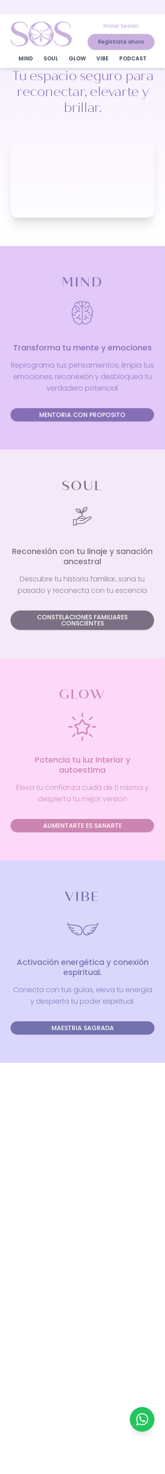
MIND (25, 58)
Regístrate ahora (121, 41)
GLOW (77, 58)
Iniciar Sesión (121, 26)
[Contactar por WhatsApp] (142, 1419)
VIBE (102, 58)
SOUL (51, 58)
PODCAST (133, 58)
